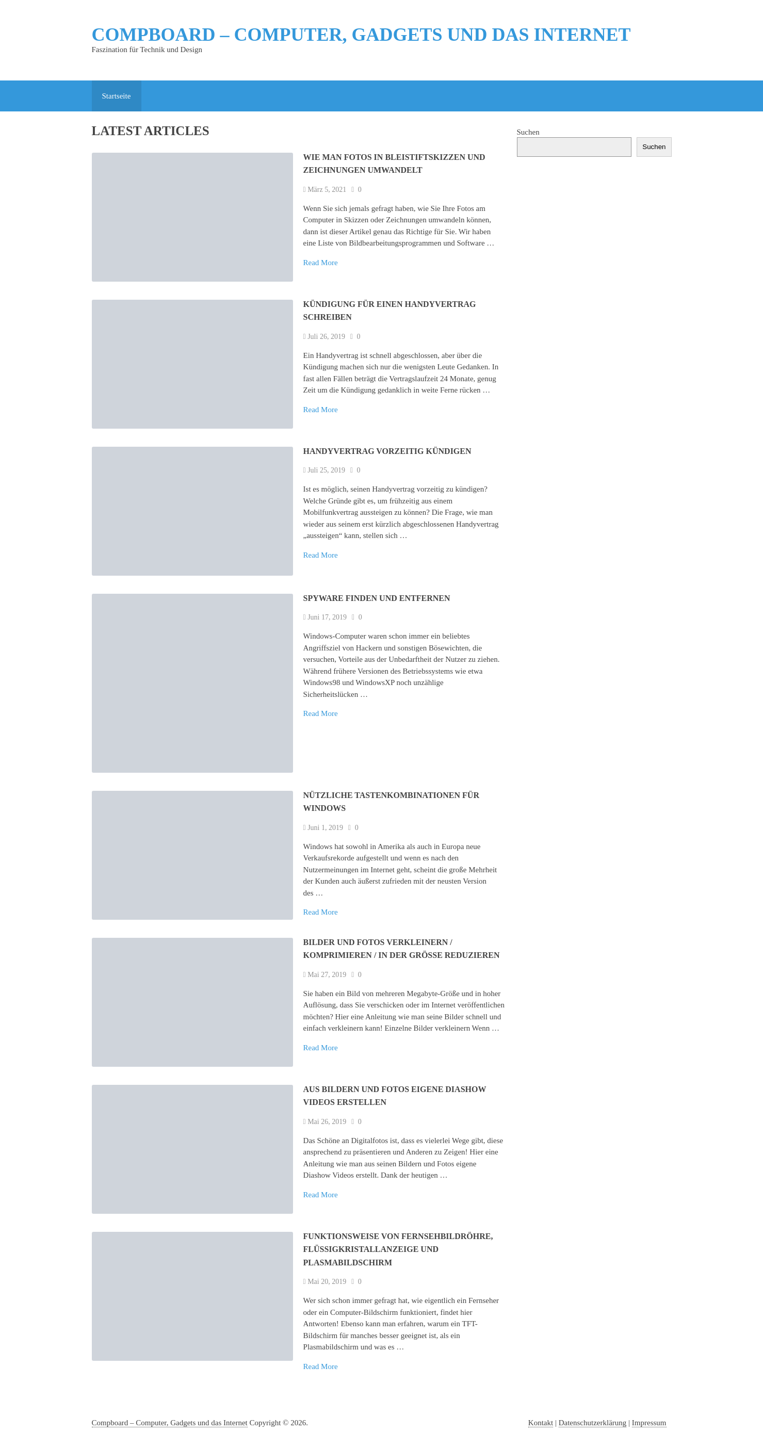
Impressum (649, 1423)
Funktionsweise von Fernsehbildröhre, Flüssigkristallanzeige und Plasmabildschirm (398, 1249)
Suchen (528, 132)
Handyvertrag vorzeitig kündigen (387, 451)
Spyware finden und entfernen (376, 598)
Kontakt (540, 1423)
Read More (320, 263)
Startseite (116, 96)
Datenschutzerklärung (593, 1423)
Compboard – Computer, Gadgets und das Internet (361, 34)
